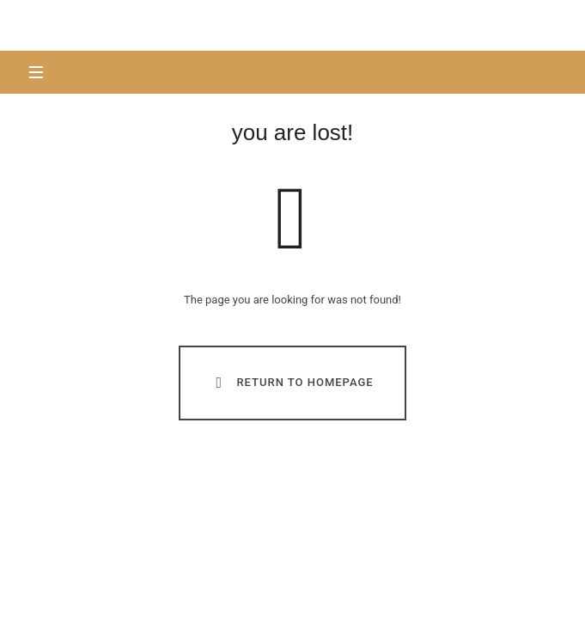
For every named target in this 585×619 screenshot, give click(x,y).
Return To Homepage (291, 382)
